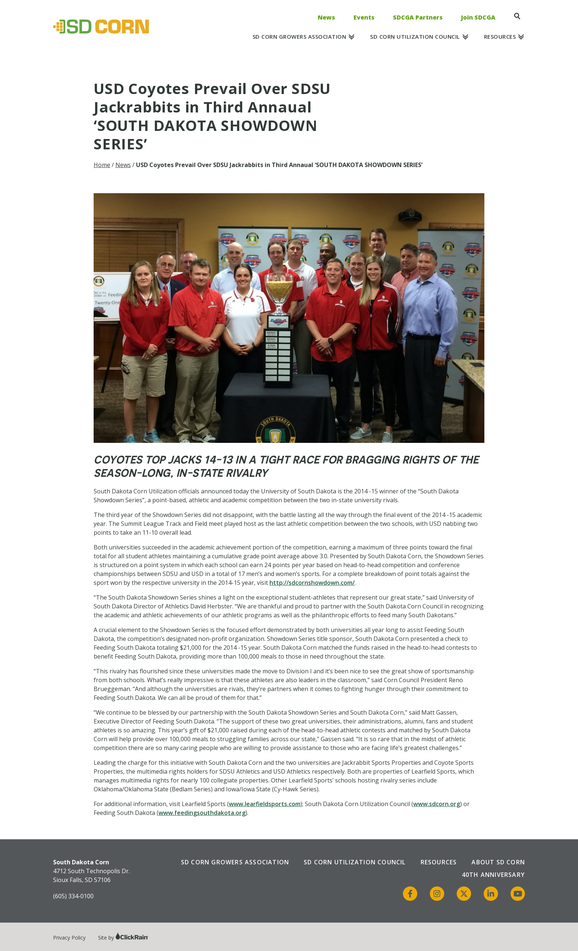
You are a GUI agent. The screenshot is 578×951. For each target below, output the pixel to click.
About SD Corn (498, 862)
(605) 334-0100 (73, 896)
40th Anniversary (493, 875)
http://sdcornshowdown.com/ (312, 583)
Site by (123, 937)
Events (364, 17)
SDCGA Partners (418, 17)
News (326, 17)
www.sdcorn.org (436, 804)
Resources (500, 36)
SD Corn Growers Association (300, 36)
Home (102, 165)
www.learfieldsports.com (264, 804)
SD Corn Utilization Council (415, 36)
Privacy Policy (69, 937)
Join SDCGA (478, 17)
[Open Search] (519, 16)
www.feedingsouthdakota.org (202, 813)
